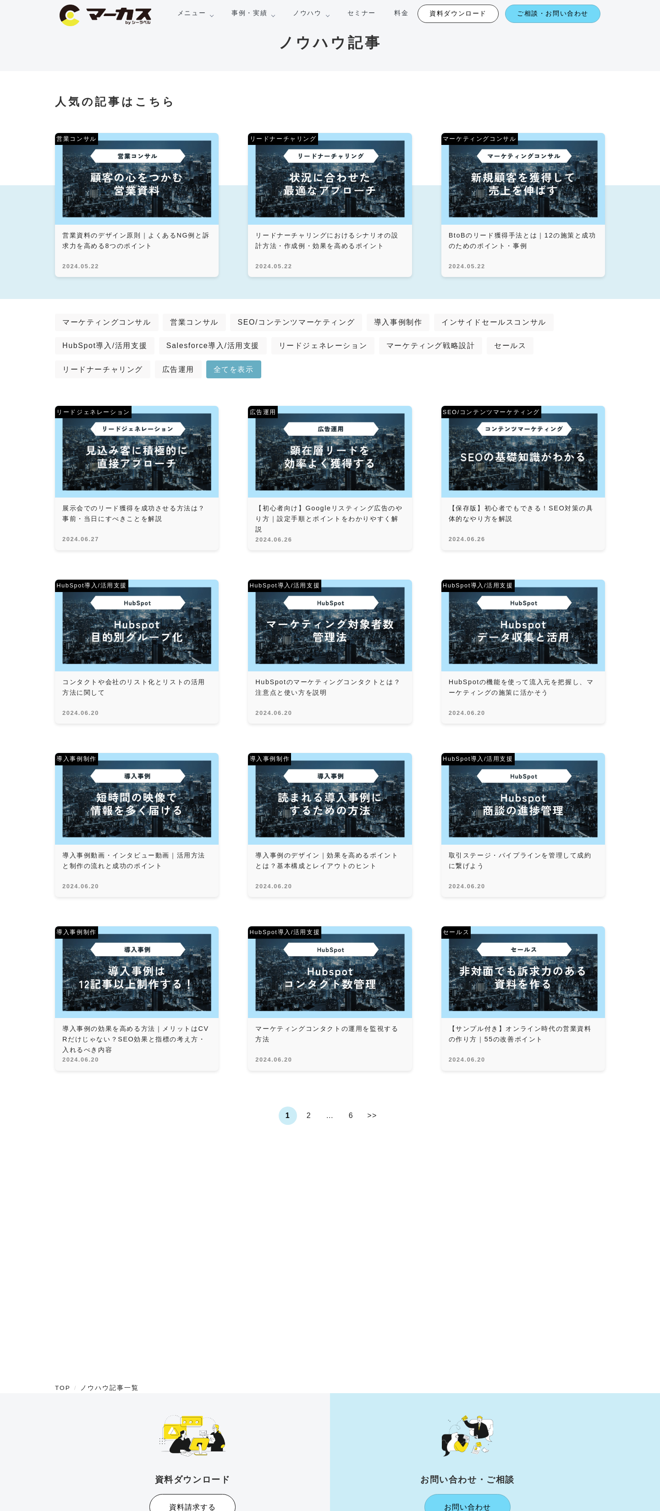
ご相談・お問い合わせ (552, 13)
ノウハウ (311, 13)
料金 (401, 13)
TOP (63, 1387)
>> (372, 1115)
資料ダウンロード (458, 13)
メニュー (195, 13)
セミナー (361, 13)
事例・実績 (253, 13)
